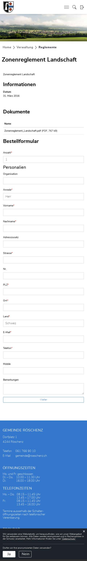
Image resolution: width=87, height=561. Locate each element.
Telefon (7, 350)
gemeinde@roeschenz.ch (31, 457)
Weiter (43, 401)
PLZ (6, 286)
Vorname (8, 207)
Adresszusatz (10, 239)
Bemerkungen (11, 381)
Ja (9, 554)
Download (74, 131)
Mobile (7, 365)
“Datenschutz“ (69, 539)
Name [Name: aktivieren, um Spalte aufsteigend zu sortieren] (7, 124)
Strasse (8, 255)
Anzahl (7, 154)
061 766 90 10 (25, 452)
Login (82, 7)
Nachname (9, 223)
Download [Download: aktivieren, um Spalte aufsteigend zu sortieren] (72, 124)
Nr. (4, 270)
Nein (25, 554)
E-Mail (7, 334)
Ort (5, 302)
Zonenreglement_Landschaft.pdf (22, 131)
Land (6, 318)
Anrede (7, 191)
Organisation (10, 175)
